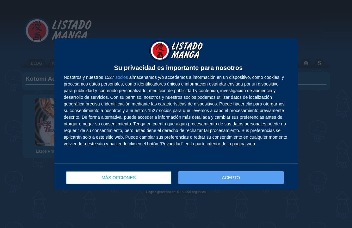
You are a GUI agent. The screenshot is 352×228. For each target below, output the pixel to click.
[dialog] (176, 114)
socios (121, 77)
